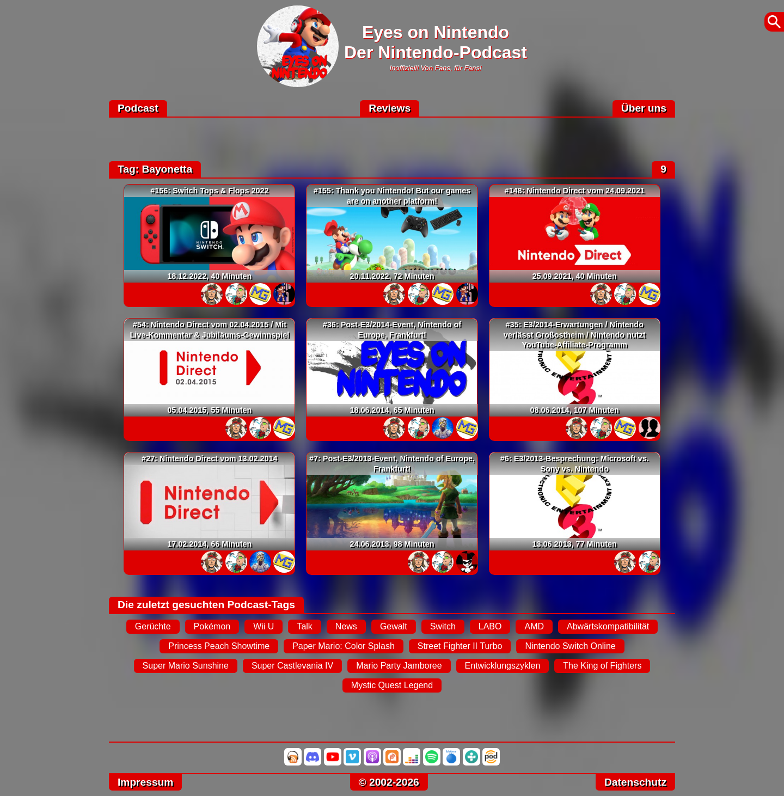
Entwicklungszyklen (503, 665)
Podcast (138, 108)
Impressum (145, 782)
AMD (534, 626)
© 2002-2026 (389, 782)
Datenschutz (635, 782)
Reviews (390, 108)
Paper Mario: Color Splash (343, 646)
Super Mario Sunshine (186, 665)
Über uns (643, 108)
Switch (443, 626)
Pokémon (212, 626)
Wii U (263, 626)
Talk (304, 626)
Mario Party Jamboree (399, 665)
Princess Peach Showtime (219, 646)
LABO (490, 626)
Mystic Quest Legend (392, 685)
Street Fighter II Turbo (460, 646)
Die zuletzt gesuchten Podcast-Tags (206, 604)
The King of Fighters (602, 665)
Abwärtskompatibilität (608, 626)
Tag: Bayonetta (155, 169)
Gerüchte (153, 626)
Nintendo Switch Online (570, 646)
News (346, 626)
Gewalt (393, 626)
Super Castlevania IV (292, 665)
